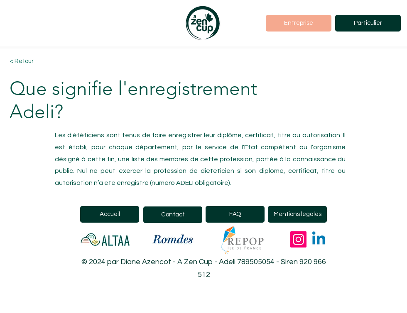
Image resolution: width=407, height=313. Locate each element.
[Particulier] (368, 23)
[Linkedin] (319, 239)
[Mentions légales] (297, 214)
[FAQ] (235, 214)
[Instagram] (298, 239)
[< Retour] (39, 61)
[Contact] (172, 214)
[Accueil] (109, 214)
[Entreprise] (298, 23)
